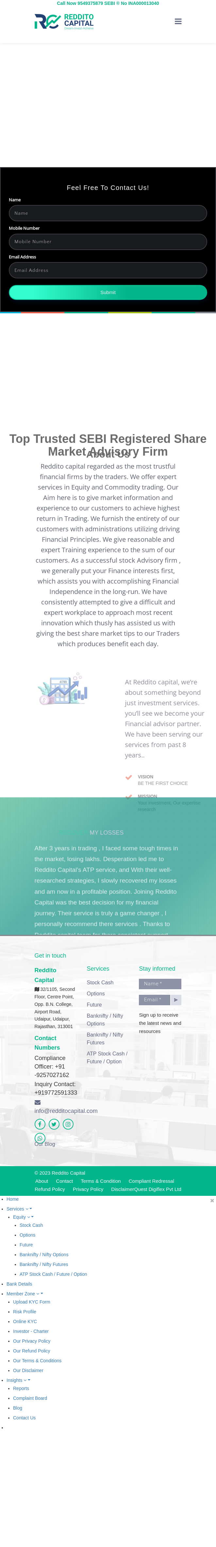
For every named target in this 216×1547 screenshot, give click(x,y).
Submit (116, 303)
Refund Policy (50, 1189)
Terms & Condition (101, 1181)
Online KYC (25, 1321)
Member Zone (25, 1293)
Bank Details (19, 1284)
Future (94, 1005)
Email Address (30, 268)
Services (19, 1208)
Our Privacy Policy (31, 1341)
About (41, 1181)
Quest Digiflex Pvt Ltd (157, 1189)
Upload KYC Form (31, 1302)
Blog (17, 1408)
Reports (21, 1388)
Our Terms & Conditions (37, 1360)
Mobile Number (32, 239)
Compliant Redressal (151, 1181)
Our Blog (45, 1144)
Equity (23, 1217)
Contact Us (24, 1417)
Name (23, 211)
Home (13, 1199)
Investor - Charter (31, 1331)
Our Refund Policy (31, 1350)
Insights (18, 1380)
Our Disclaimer (28, 1370)
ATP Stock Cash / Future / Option (107, 1057)
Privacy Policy (88, 1189)
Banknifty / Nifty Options (105, 1019)
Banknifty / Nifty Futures (105, 1038)
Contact (64, 1181)
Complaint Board (30, 1398)
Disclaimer (122, 1189)
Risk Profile (24, 1311)
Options (96, 993)
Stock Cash (100, 982)
